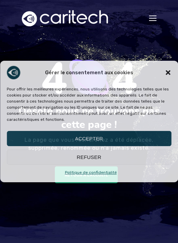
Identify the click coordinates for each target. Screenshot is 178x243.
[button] (168, 72)
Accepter (89, 138)
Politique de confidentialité (91, 172)
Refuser (89, 157)
